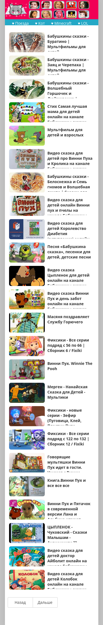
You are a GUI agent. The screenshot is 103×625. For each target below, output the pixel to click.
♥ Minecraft (61, 23)
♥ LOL (83, 23)
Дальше (45, 602)
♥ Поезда (20, 23)
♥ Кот (40, 23)
